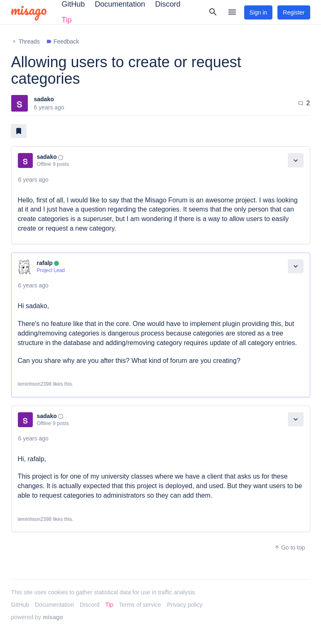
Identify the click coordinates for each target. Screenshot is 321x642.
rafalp (45, 263)
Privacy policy (185, 604)
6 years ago (33, 179)
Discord (89, 604)
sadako (44, 99)
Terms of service (140, 604)
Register (293, 12)
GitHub (20, 604)
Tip (66, 20)
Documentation (54, 604)
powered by (37, 617)
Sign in (258, 12)
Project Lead (51, 270)
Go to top (289, 547)
